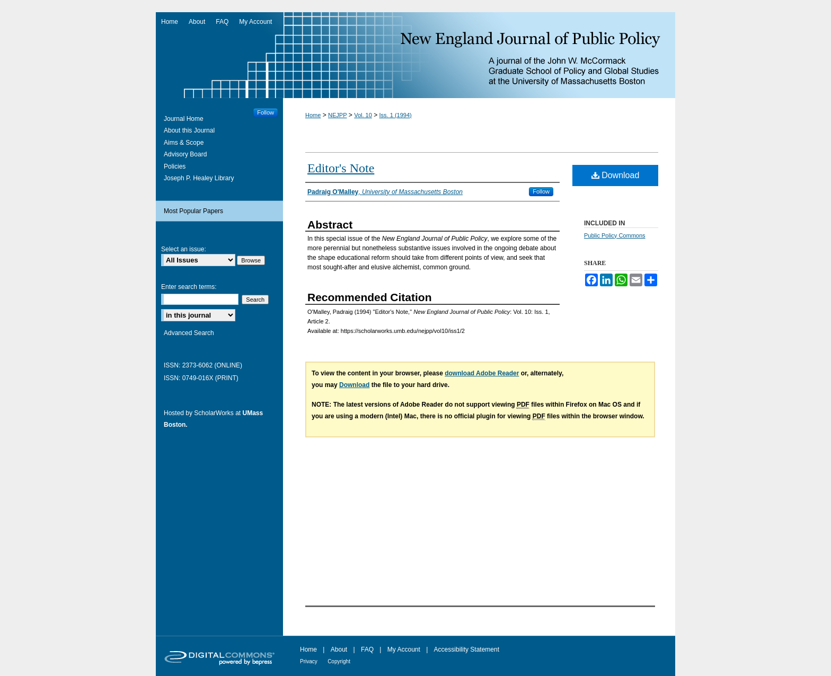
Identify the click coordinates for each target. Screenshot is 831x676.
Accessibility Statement (466, 649)
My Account (403, 649)
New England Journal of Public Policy (415, 55)
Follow (541, 191)
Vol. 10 (363, 115)
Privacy (308, 661)
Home (313, 115)
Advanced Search (189, 333)
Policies (174, 166)
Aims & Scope (184, 142)
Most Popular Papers (193, 211)
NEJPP (337, 115)
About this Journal (189, 130)
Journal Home (184, 118)
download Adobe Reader (482, 373)
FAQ (367, 649)
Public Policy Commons (615, 235)
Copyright (339, 661)
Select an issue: (183, 249)
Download (615, 175)
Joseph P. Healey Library (199, 178)
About (339, 649)
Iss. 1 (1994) (395, 115)
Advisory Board (185, 154)
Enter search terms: (189, 287)
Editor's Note (340, 168)
